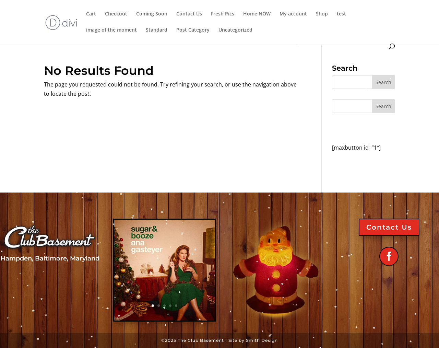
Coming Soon (151, 14)
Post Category (193, 30)
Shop (322, 14)
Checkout (116, 14)
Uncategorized (235, 30)
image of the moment (111, 30)
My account (293, 14)
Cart (91, 14)
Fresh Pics (222, 14)
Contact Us (189, 14)
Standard (156, 30)
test (341, 14)
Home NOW (257, 14)
